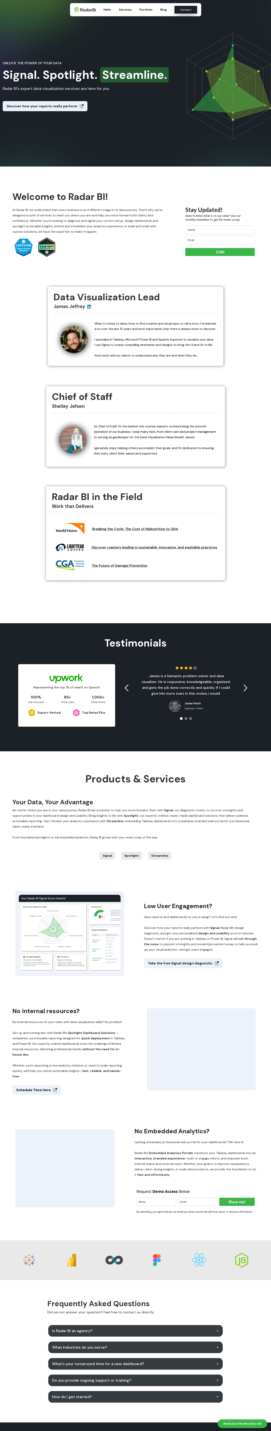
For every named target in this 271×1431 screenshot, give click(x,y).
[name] (220, 230)
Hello (107, 10)
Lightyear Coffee (194, 708)
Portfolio (146, 10)
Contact (185, 9)
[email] (220, 240)
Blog (163, 10)
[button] (127, 688)
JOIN (220, 252)
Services (125, 10)
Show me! (237, 1201)
